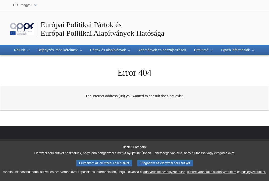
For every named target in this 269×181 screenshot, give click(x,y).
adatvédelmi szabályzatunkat (164, 174)
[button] (22, 50)
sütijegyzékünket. (253, 174)
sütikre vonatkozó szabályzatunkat (211, 174)
